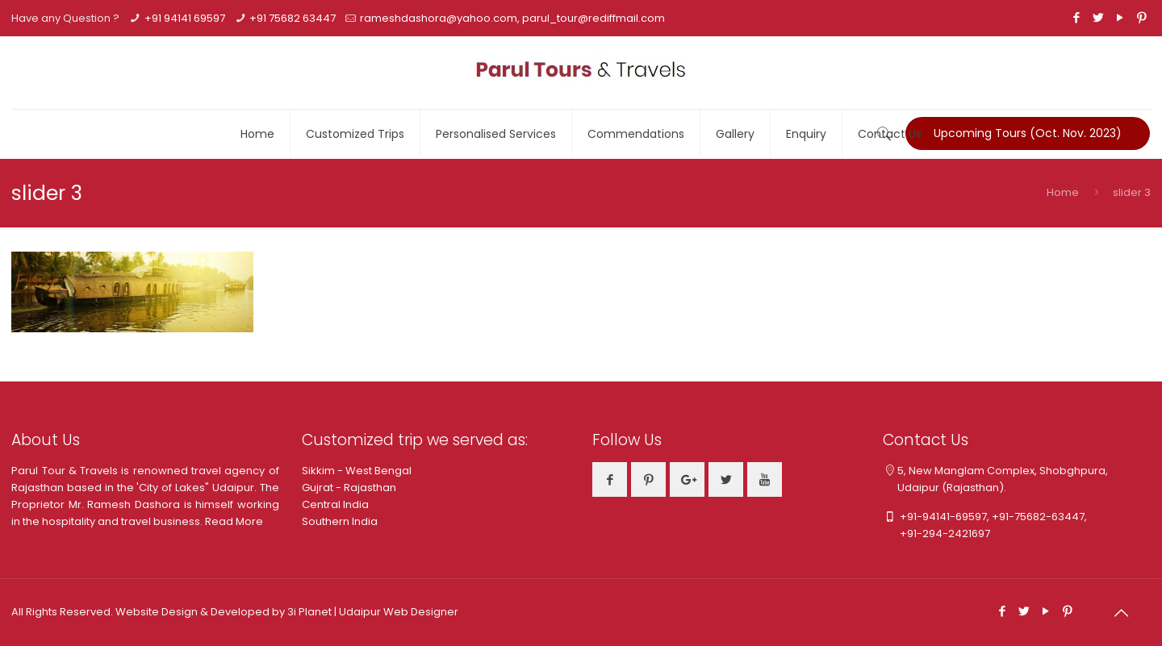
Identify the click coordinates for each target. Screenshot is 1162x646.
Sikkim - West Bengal (357, 470)
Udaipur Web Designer (398, 611)
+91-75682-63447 (1038, 516)
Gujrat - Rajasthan (349, 487)
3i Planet (310, 611)
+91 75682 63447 (292, 18)
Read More (234, 521)
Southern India (340, 521)
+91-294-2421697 (936, 533)
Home (1063, 192)
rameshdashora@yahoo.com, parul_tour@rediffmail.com (512, 18)
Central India (335, 504)
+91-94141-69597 (943, 516)
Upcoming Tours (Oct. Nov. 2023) (1028, 133)
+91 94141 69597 (184, 18)
